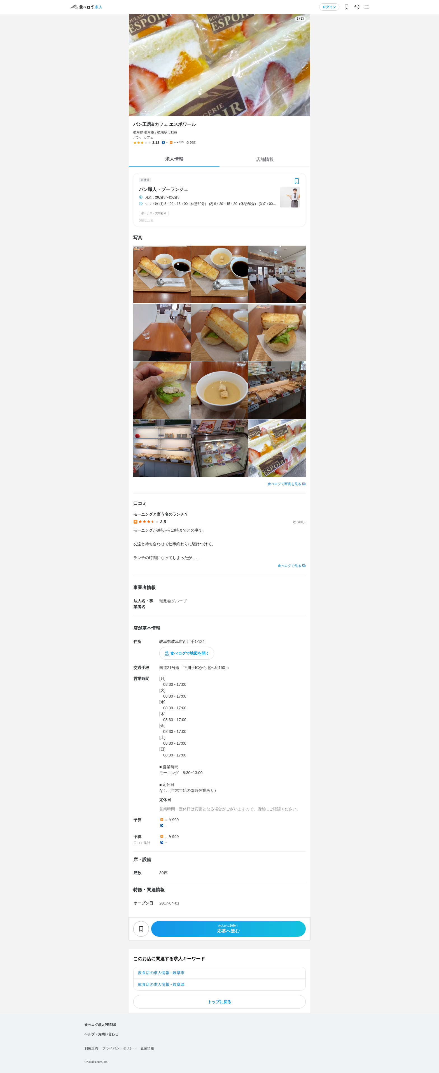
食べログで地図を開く (189, 653)
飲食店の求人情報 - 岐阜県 (161, 984)
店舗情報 (265, 159)
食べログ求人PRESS (100, 1025)
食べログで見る (289, 566)
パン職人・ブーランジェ (163, 189)
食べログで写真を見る (284, 484)
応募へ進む (228, 928)
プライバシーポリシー (119, 1048)
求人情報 (174, 159)
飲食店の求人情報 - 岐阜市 (161, 972)
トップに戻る (219, 1002)
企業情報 (147, 1048)
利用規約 (91, 1048)
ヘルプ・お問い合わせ (101, 1034)
